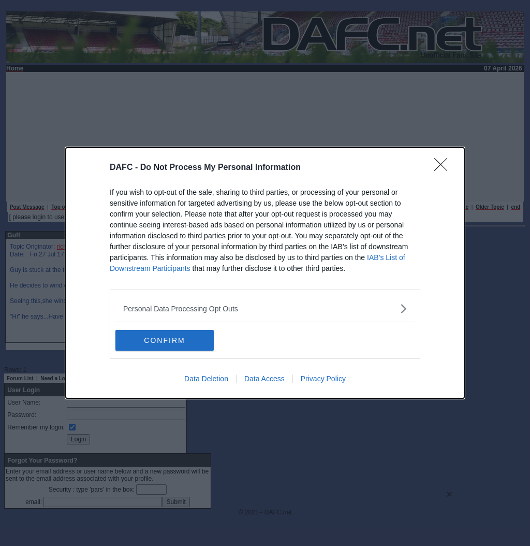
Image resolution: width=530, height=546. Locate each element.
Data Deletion (206, 379)
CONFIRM (164, 340)
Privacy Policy (323, 379)
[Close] (444, 168)
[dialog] (265, 273)
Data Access (264, 379)
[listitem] (265, 308)
